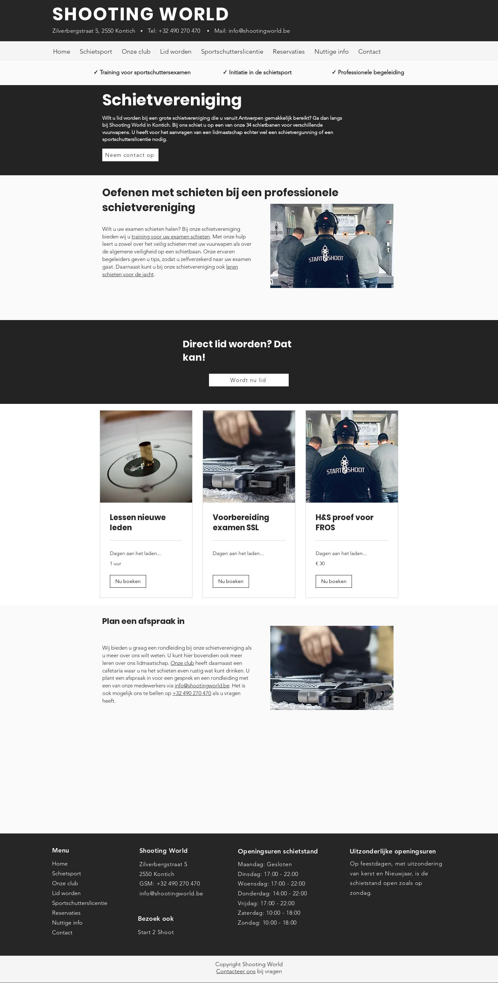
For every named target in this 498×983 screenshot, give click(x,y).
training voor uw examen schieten (170, 236)
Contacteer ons (236, 971)
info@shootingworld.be (259, 30)
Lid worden (66, 893)
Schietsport (66, 873)
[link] (146, 522)
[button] (128, 581)
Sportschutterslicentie (79, 902)
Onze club (182, 663)
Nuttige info (67, 922)
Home (60, 863)
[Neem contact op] (130, 155)
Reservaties (66, 912)
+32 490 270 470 (179, 30)
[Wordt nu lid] (249, 380)
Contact (62, 932)
